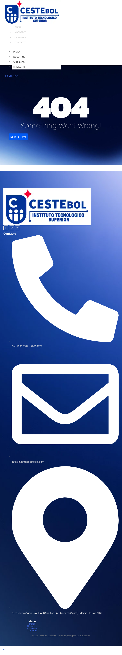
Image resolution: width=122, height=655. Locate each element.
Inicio (18, 27)
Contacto (20, 42)
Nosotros (20, 32)
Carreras (20, 37)
